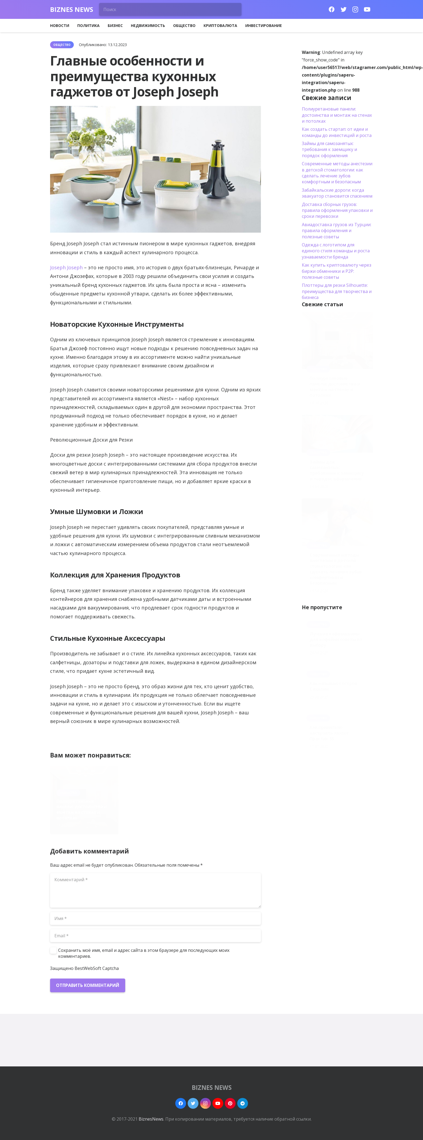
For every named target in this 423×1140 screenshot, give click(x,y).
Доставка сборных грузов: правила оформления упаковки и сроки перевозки (337, 210)
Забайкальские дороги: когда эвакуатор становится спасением (337, 193)
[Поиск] (170, 9)
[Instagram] (355, 9)
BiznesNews (151, 1119)
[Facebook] (332, 9)
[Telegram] (242, 1103)
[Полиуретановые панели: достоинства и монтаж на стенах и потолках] (337, 340)
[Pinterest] (230, 1103)
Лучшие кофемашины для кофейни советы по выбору (336, 639)
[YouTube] (367, 9)
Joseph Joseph (66, 267)
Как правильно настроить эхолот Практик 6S (329, 733)
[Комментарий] (155, 890)
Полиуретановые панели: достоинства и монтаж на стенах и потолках (82, 809)
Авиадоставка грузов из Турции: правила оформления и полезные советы (336, 231)
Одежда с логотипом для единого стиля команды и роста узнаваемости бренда (336, 251)
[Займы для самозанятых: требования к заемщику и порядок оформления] (337, 434)
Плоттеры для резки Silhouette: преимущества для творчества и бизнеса (337, 291)
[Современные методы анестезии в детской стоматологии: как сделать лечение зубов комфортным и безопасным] (337, 522)
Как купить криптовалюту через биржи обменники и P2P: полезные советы (336, 271)
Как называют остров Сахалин (333, 686)
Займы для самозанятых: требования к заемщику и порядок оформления (154, 809)
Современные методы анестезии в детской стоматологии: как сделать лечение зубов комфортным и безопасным (225, 804)
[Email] (155, 935)
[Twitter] (343, 9)
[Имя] (155, 918)
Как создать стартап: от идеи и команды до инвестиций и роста (337, 132)
